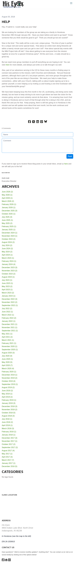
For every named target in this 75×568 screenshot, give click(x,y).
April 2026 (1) (7, 198)
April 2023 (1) (7, 290)
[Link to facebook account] (3, 559)
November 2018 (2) (9, 409)
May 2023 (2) (7, 286)
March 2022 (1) (8, 315)
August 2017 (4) (8, 451)
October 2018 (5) (8, 413)
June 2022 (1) (7, 312)
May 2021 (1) (7, 334)
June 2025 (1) (7, 220)
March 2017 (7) (8, 460)
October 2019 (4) (8, 381)
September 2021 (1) (10, 331)
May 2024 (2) (7, 252)
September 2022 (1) (10, 305)
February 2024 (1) (9, 261)
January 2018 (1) (8, 435)
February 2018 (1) (9, 432)
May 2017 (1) (7, 454)
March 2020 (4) (8, 368)
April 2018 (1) (7, 425)
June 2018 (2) (7, 422)
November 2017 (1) (9, 441)
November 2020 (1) (9, 346)
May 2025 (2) (7, 223)
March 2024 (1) (8, 258)
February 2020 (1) (9, 372)
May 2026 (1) (7, 195)
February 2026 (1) (9, 204)
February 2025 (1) (9, 226)
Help (6, 22)
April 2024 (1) (7, 255)
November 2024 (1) (9, 236)
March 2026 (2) (8, 201)
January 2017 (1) (8, 463)
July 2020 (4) (7, 356)
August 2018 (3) (8, 416)
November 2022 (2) (9, 302)
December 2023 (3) (9, 267)
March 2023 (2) (8, 293)
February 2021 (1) (9, 343)
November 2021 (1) (9, 327)
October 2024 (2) (8, 239)
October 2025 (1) (8, 214)
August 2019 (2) (8, 387)
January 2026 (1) (8, 207)
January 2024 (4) (8, 264)
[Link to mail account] (6, 559)
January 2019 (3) (8, 403)
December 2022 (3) (9, 299)
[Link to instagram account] (9, 559)
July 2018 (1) (7, 419)
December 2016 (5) (9, 466)
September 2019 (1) (10, 384)
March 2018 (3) (8, 428)
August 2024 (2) (8, 242)
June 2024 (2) (7, 249)
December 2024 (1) (9, 233)
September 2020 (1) (10, 350)
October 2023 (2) (8, 274)
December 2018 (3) (9, 406)
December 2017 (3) (9, 438)
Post (70, 156)
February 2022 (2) (9, 318)
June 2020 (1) (7, 359)
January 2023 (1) (8, 296)
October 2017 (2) (8, 444)
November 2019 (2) (9, 378)
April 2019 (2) (7, 397)
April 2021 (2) (7, 337)
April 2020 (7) (7, 365)
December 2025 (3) (9, 211)
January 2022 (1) (8, 321)
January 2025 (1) (8, 230)
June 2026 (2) (7, 192)
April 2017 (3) (7, 457)
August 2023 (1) (8, 277)
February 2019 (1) (9, 400)
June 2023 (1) (7, 283)
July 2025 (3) (7, 217)
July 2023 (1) (7, 280)
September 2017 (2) (10, 447)
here (7, 65)
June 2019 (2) (7, 391)
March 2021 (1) (8, 340)
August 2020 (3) (8, 353)
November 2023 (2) (9, 271)
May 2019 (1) (7, 394)
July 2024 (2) (7, 245)
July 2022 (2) (7, 308)
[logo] (13, 4)
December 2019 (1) (9, 375)
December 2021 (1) (9, 324)
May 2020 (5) (7, 362)
